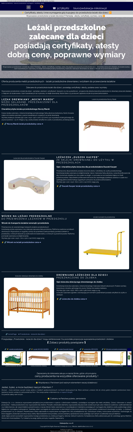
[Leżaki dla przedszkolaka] (14, 357)
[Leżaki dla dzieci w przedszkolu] (14, 358)
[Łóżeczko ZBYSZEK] (89, 358)
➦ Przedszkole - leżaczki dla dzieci (31, 334)
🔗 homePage (11, 334)
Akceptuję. (79, 431)
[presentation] (129, 357)
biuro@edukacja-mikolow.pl (90, 8)
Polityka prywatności (66, 429)
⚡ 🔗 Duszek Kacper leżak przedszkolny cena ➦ (78, 186)
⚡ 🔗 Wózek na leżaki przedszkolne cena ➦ (21, 242)
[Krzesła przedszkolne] (64, 357)
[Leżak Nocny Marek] (39, 357)
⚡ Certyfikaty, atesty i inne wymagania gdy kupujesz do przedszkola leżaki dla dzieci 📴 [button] (66, 12)
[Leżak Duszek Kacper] (64, 358)
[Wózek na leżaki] (114, 358)
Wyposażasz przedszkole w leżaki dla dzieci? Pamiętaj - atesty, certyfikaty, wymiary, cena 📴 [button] (65, 16)
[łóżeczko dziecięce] (89, 357)
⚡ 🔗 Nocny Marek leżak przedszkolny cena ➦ (22, 124)
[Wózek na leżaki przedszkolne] (114, 357)
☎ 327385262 (61, 8)
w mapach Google (66, 392)
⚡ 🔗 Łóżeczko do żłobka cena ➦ (71, 299)
